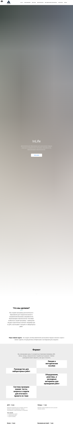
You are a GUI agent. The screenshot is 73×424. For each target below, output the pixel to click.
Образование (27, 2)
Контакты (60, 2)
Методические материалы (51, 2)
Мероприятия (40, 2)
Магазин (34, 2)
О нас (21, 2)
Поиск (65, 2)
